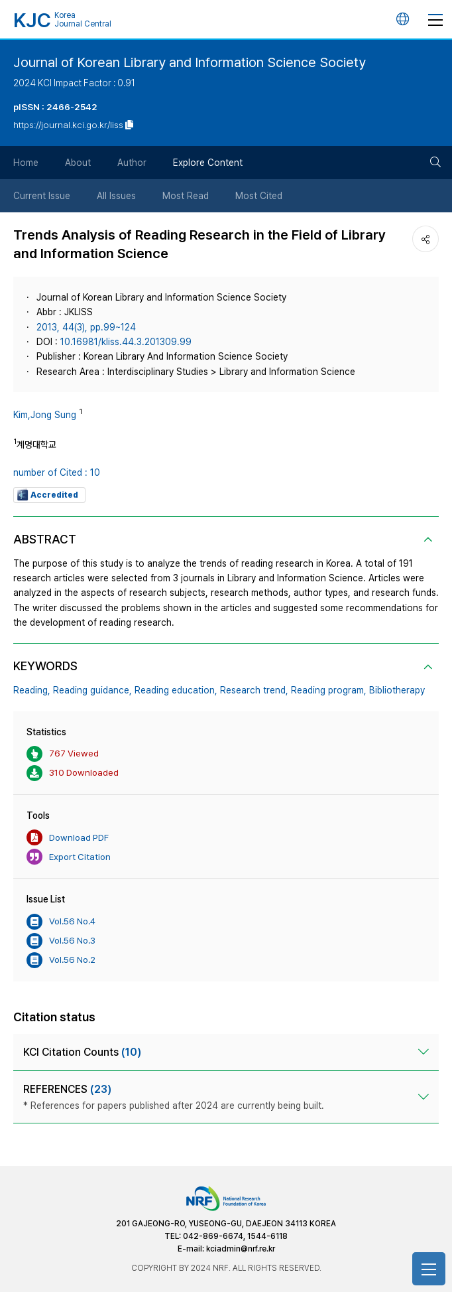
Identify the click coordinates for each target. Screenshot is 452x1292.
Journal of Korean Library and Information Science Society (189, 62)
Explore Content (208, 162)
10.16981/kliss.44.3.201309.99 (126, 341)
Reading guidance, (92, 690)
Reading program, (329, 690)
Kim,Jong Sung (44, 414)
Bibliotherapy (397, 690)
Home (25, 162)
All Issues (116, 195)
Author (131, 162)
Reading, (31, 690)
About (78, 162)
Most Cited (258, 195)
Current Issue (41, 195)
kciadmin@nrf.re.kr (240, 1249)
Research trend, (254, 690)
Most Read (185, 195)
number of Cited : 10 (56, 472)
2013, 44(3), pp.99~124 (86, 327)
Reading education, (176, 690)
